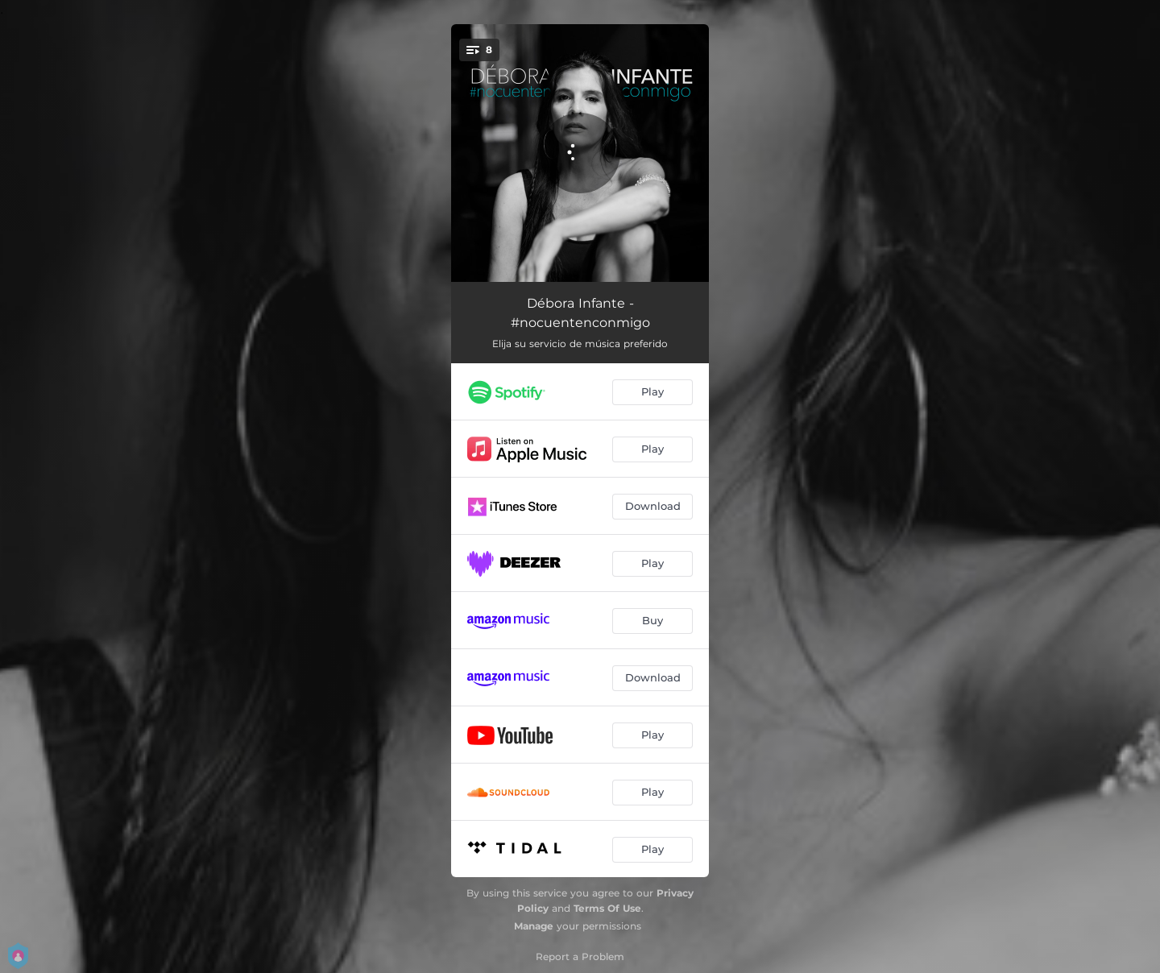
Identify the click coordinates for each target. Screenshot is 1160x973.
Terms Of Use (607, 908)
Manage (533, 926)
